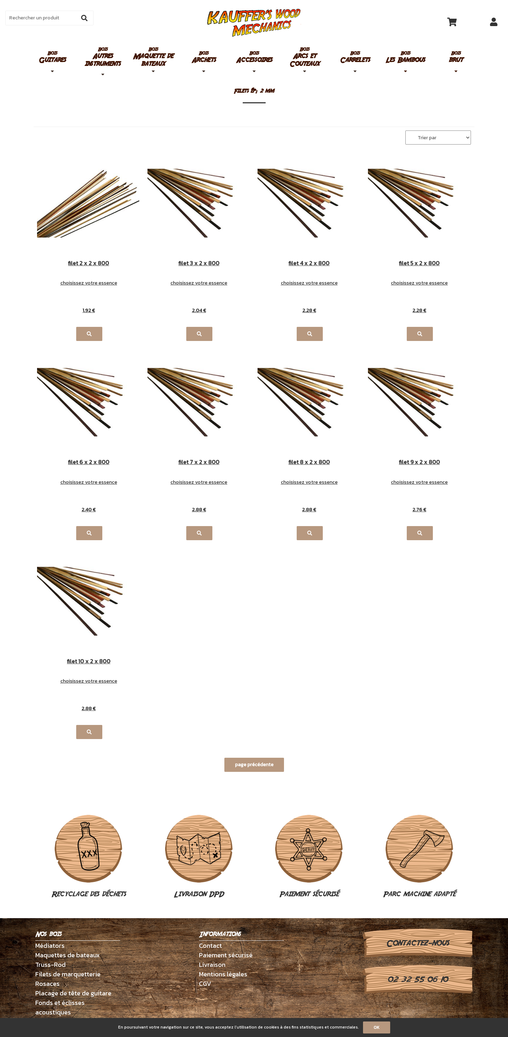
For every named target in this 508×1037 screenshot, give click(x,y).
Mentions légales (223, 974)
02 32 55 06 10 (417, 979)
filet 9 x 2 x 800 (419, 462)
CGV (205, 983)
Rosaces (47, 983)
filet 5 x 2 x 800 (419, 263)
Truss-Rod (50, 964)
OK (377, 1027)
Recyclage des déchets (89, 857)
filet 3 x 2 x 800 (199, 263)
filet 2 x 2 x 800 (88, 263)
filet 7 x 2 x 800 (199, 462)
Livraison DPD (199, 857)
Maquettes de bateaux (67, 955)
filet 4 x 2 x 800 (309, 263)
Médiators (50, 945)
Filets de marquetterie (68, 974)
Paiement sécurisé (309, 857)
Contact (210, 945)
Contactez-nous (417, 943)
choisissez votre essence (88, 283)
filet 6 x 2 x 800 (88, 462)
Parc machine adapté (419, 857)
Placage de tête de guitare (73, 993)
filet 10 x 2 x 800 (88, 661)
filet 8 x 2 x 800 (309, 462)
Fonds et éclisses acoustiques (60, 1007)
